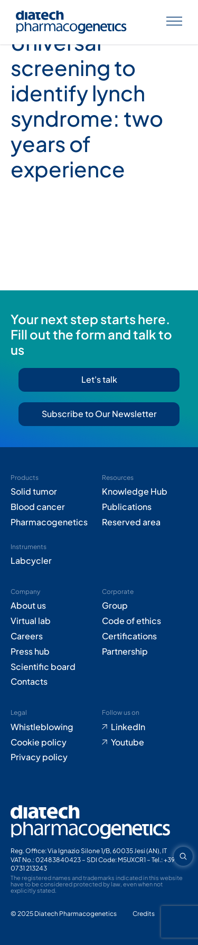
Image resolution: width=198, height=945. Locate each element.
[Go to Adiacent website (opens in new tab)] (144, 914)
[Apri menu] (174, 22)
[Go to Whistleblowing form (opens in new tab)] (54, 727)
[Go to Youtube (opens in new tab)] (145, 742)
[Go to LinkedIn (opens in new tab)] (145, 727)
